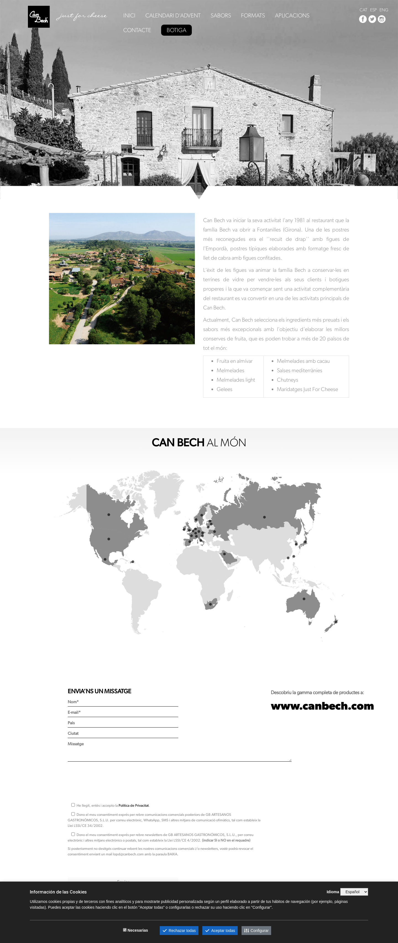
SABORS (221, 16)
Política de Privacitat (134, 805)
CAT (363, 9)
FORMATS (253, 16)
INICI (129, 16)
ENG (383, 9)
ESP (373, 9)
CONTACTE (137, 30)
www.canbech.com (322, 705)
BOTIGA (176, 30)
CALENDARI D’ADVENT (173, 16)
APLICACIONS (292, 16)
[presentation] (110, 779)
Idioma (333, 892)
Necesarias (138, 930)
